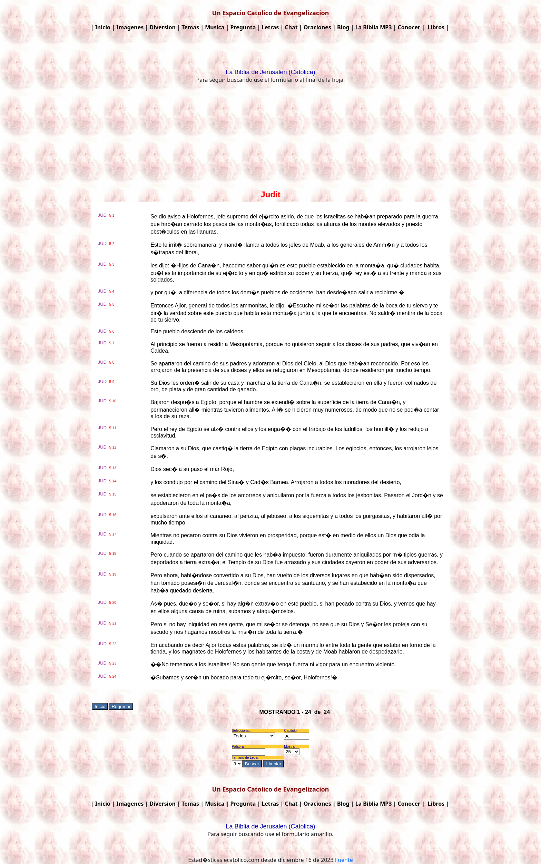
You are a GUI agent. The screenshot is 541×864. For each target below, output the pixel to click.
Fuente (344, 860)
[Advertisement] (270, 138)
